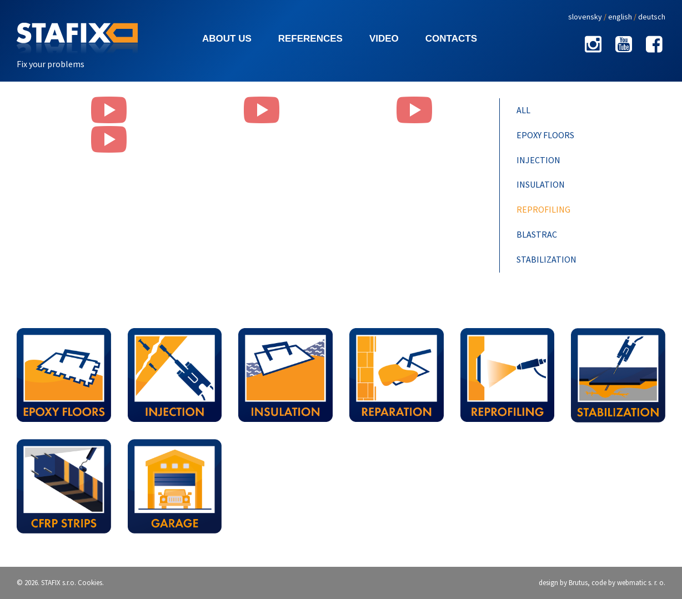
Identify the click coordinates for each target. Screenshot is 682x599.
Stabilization (546, 259)
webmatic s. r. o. (641, 582)
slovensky (585, 17)
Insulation (540, 184)
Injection (538, 159)
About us (227, 38)
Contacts (451, 38)
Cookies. (91, 582)
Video (384, 38)
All (523, 109)
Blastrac (536, 234)
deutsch (651, 17)
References (310, 38)
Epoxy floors (545, 134)
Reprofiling (543, 209)
